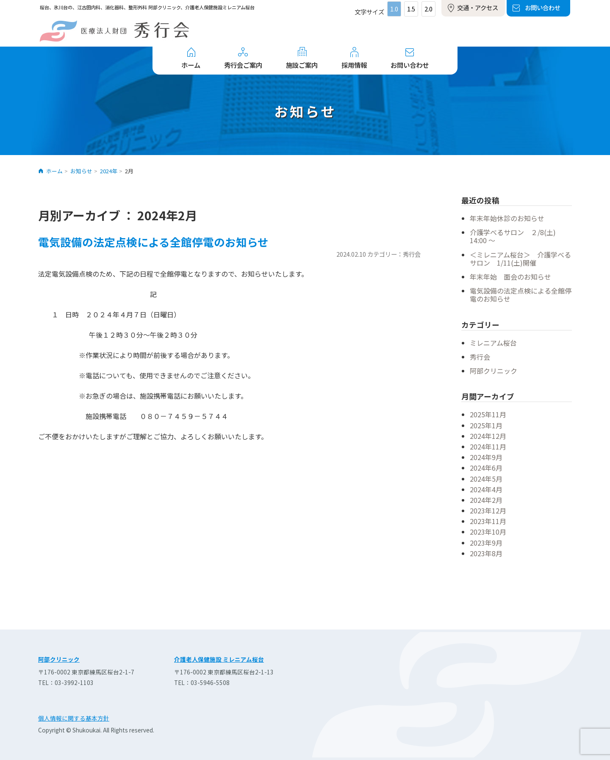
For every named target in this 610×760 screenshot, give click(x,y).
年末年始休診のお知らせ (507, 218)
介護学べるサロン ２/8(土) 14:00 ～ (516, 236)
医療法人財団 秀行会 (114, 31)
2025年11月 (488, 414)
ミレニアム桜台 (493, 343)
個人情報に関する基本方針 (73, 718)
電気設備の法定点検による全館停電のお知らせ (153, 242)
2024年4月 (486, 489)
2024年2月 (486, 500)
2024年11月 (488, 446)
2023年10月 (488, 532)
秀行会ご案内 (243, 64)
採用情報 (354, 64)
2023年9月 (486, 543)
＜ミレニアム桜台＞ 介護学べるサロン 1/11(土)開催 (520, 259)
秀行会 (480, 357)
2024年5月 (486, 479)
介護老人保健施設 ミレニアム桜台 (219, 659)
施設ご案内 (302, 64)
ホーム (190, 64)
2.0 (428, 8)
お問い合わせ (542, 7)
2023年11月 (488, 521)
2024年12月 (488, 436)
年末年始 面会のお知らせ (510, 277)
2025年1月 (486, 425)
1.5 (411, 8)
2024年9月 (486, 457)
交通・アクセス (477, 7)
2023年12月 (488, 510)
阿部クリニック (493, 371)
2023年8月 (486, 553)
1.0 (394, 8)
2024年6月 (486, 468)
